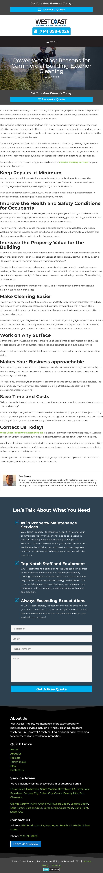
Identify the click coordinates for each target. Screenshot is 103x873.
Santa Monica (48, 789)
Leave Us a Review (25, 844)
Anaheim (43, 803)
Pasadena (16, 793)
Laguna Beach (79, 803)
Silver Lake (83, 789)
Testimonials (18, 761)
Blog (13, 766)
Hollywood (32, 789)
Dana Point (81, 807)
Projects (15, 757)
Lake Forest (17, 807)
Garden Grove (34, 807)
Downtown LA (66, 789)
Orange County (19, 803)
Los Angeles (17, 789)
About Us (15, 753)
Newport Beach (59, 803)
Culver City (46, 793)
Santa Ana (16, 811)
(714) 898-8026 (51, 31)
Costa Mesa (66, 807)
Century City (31, 793)
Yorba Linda (51, 807)
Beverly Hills (70, 793)
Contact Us (17, 770)
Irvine (33, 803)
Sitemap (56, 865)
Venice (58, 793)
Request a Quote (53, 9)
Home (14, 749)
